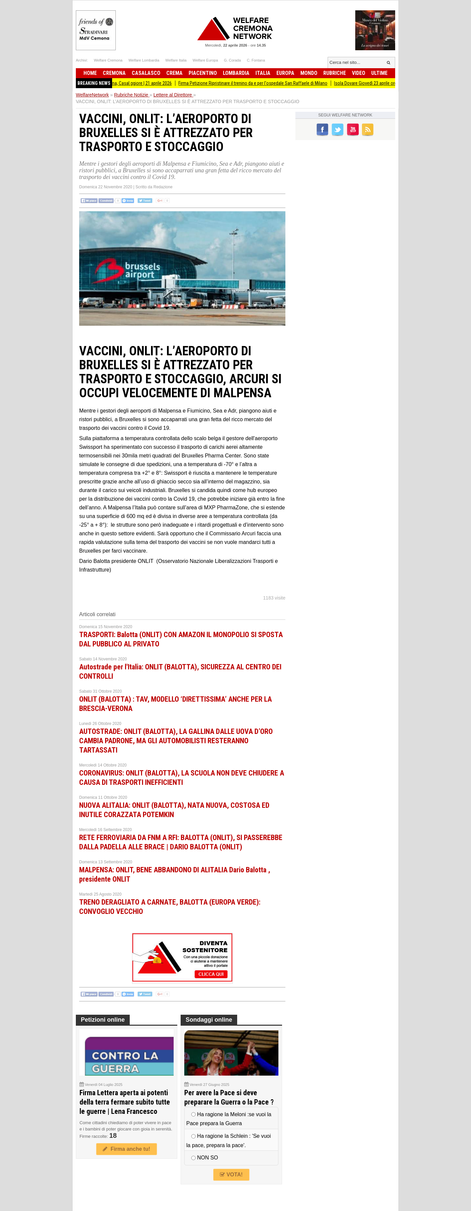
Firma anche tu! (126, 1149)
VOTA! (231, 1174)
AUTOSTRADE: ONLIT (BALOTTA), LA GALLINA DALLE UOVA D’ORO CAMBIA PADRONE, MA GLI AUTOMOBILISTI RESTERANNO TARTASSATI (176, 740)
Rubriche (334, 73)
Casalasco (146, 73)
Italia (262, 73)
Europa (285, 73)
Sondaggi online (209, 1019)
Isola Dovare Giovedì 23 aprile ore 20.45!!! (376, 83)
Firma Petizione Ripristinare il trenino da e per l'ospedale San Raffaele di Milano (256, 83)
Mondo (308, 73)
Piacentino (203, 73)
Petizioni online (103, 1019)
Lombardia (236, 73)
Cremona (114, 73)
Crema (174, 73)
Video (358, 73)
